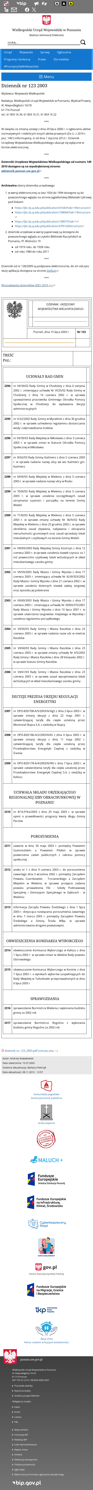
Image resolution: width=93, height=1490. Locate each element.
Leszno (17, 1416)
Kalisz (17, 1406)
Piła (16, 1421)
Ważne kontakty (22, 1390)
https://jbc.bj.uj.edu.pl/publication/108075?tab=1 (47, 221)
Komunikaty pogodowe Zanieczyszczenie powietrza (46, 1094)
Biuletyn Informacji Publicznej (46, 35)
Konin (17, 1411)
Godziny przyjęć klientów (26, 1395)
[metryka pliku (48, 1050)
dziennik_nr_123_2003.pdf (21, 1051)
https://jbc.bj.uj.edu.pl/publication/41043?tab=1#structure (53, 208)
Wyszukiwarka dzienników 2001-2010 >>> (28, 285)
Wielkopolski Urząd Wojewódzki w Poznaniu (46, 30)
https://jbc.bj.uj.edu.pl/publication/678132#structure (49, 226)
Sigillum (53, 271)
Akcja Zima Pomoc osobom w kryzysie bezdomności (46, 1338)
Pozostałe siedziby (23, 1385)
